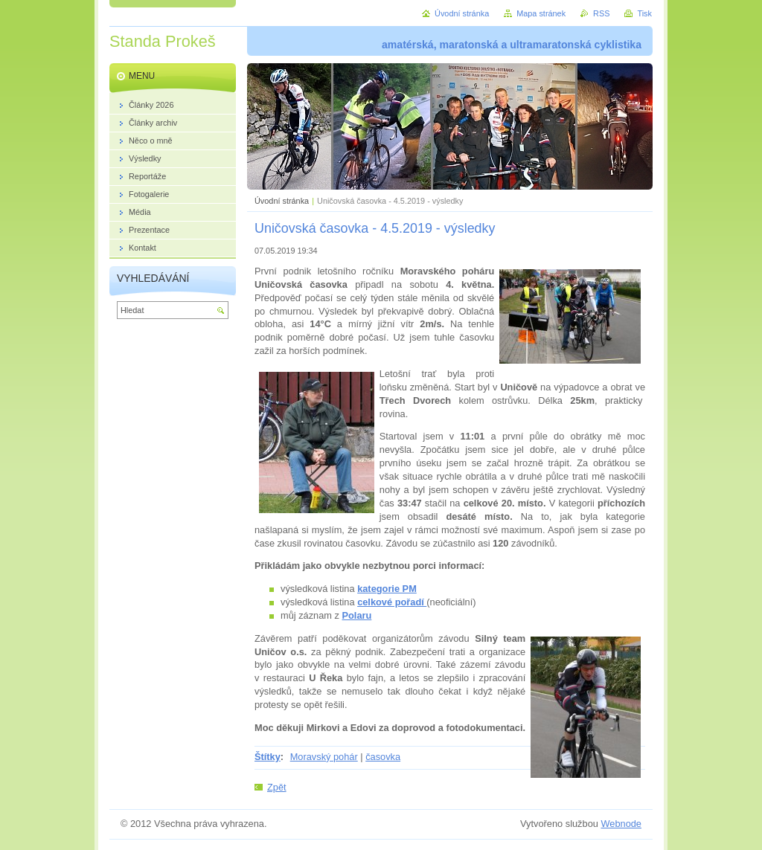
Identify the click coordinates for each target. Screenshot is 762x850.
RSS (601, 13)
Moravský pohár (324, 756)
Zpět (276, 787)
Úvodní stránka (281, 200)
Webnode (621, 823)
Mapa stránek (541, 13)
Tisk (644, 13)
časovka (382, 756)
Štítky (267, 756)
